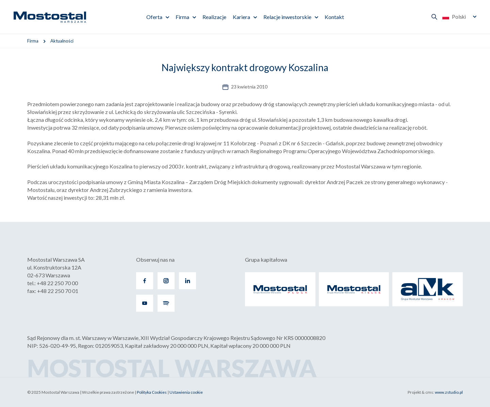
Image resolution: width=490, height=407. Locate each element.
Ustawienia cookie (186, 392)
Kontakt (334, 17)
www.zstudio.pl (449, 392)
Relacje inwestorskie (287, 17)
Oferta (154, 17)
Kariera (241, 17)
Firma (182, 17)
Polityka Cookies (152, 392)
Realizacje (214, 17)
